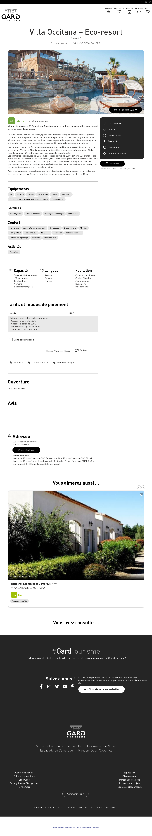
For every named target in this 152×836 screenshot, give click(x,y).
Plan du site (71, 808)
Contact (60, 808)
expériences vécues (38, 121)
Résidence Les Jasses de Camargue (31, 583)
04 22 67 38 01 (116, 123)
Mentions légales (87, 808)
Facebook (112, 141)
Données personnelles (107, 808)
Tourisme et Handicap (44, 808)
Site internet (115, 135)
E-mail (112, 129)
